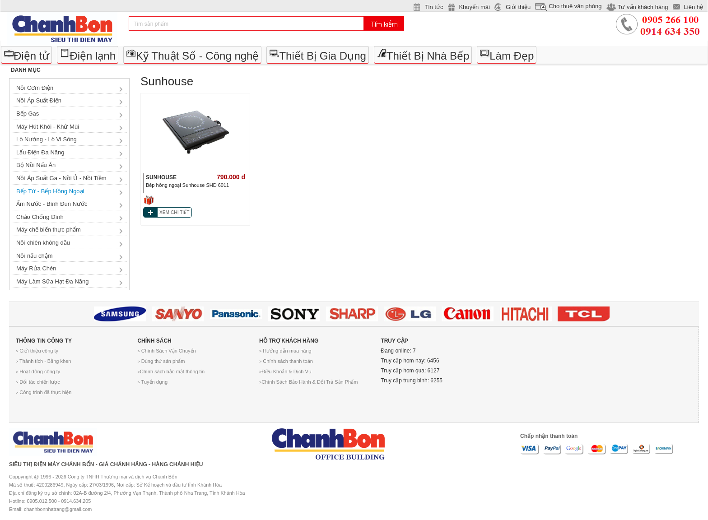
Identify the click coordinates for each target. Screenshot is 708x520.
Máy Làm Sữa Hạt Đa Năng (52, 281)
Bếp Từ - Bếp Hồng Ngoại (50, 191)
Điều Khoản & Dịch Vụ (285, 371)
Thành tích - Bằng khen (43, 361)
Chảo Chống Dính (40, 217)
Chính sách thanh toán (286, 361)
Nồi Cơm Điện (34, 87)
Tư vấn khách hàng (642, 7)
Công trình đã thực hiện (43, 392)
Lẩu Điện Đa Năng (40, 152)
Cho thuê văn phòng (575, 6)
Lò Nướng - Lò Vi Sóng (46, 139)
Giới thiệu (518, 7)
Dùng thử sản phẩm (161, 361)
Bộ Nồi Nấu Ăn (36, 165)
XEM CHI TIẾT (174, 212)
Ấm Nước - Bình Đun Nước (52, 203)
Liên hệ (693, 7)
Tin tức (434, 7)
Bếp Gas (27, 113)
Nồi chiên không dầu (43, 242)
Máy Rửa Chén (36, 268)
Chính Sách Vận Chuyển (166, 350)
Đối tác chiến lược (38, 382)
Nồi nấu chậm (34, 255)
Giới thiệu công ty (37, 350)
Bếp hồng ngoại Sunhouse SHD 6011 (187, 185)
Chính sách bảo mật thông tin (171, 371)
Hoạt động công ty (38, 371)
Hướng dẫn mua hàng (285, 350)
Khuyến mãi (474, 7)
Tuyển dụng (152, 382)
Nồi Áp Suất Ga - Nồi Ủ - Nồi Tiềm (61, 178)
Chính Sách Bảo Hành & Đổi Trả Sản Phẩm (308, 382)
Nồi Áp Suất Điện (38, 100)
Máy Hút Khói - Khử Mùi (47, 126)
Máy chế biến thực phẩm (48, 229)
